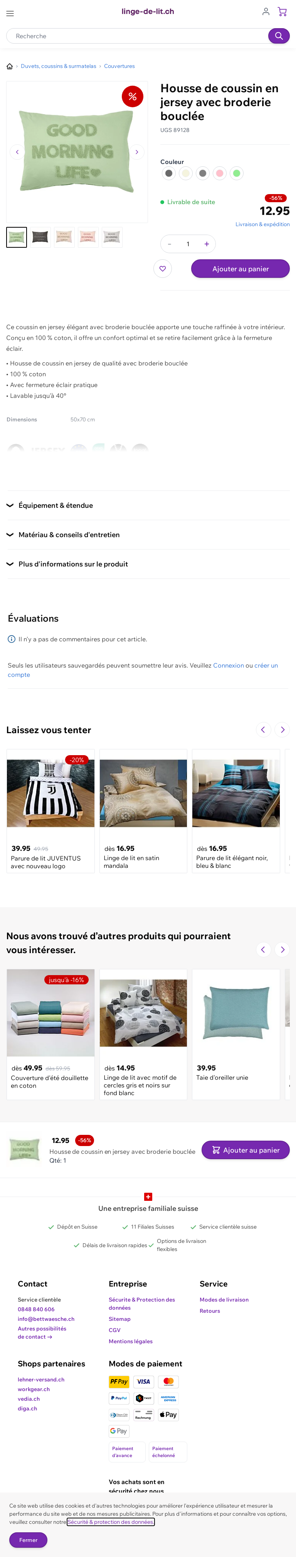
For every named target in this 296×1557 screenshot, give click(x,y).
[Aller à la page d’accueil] (9, 66)
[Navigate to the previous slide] (263, 729)
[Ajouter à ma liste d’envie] (162, 268)
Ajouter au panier (240, 268)
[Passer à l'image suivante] (137, 152)
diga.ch (27, 1408)
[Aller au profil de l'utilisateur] (268, 11)
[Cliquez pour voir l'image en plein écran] (77, 152)
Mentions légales (131, 1341)
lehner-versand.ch (41, 1379)
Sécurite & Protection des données (142, 1303)
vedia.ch (29, 1398)
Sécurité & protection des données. (110, 1521)
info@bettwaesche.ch (46, 1318)
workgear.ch (34, 1389)
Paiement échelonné (163, 1451)
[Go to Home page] (148, 11)
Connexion (228, 665)
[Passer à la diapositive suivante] (282, 729)
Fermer (28, 1540)
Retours (210, 1310)
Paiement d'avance (122, 1451)
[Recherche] (279, 36)
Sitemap (120, 1318)
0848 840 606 (36, 1309)
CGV (115, 1330)
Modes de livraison (224, 1299)
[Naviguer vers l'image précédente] (17, 152)
